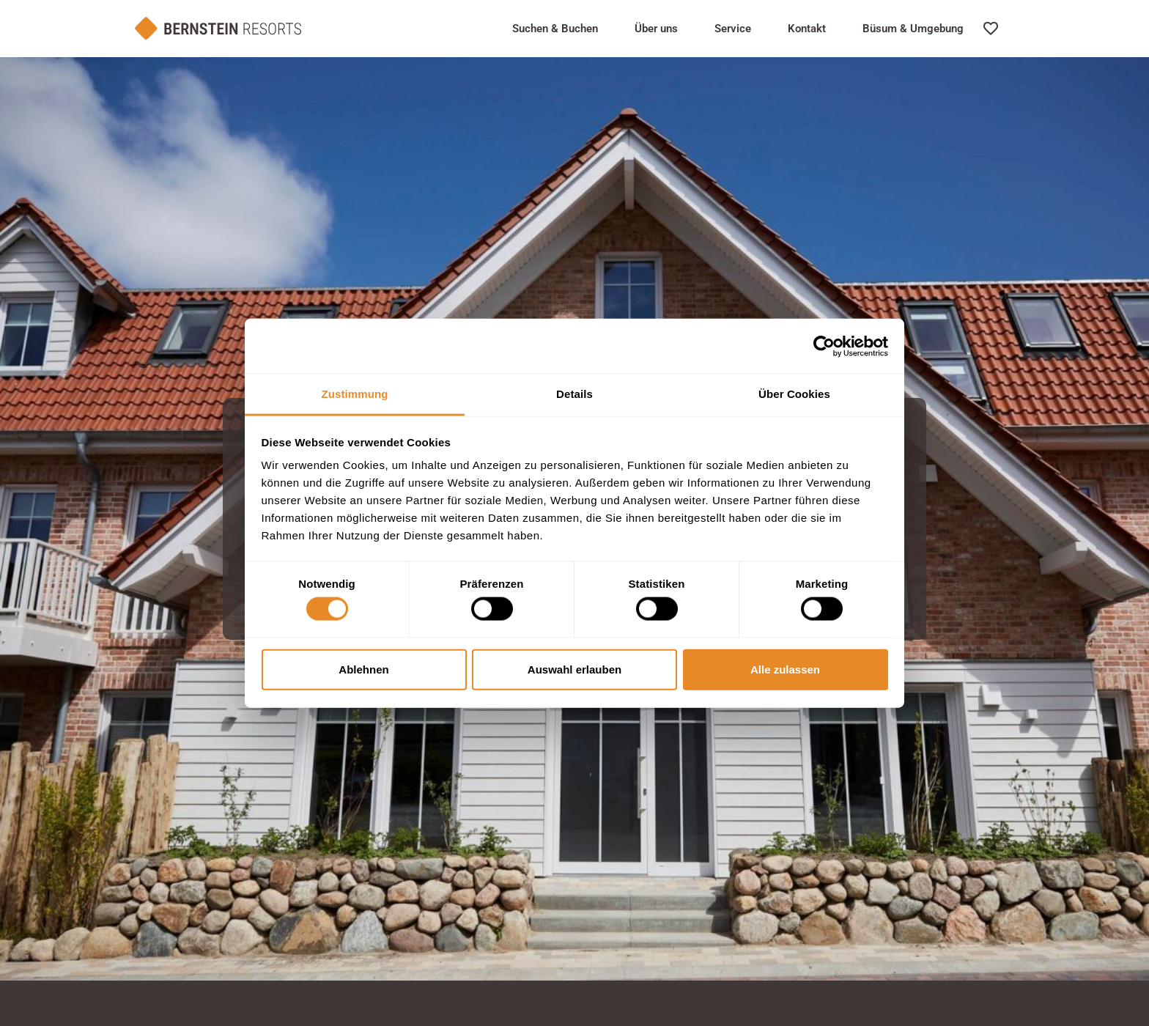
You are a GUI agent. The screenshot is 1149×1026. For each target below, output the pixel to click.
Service (732, 28)
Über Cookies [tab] (794, 394)
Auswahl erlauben (574, 669)
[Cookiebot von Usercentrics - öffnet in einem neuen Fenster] (824, 346)
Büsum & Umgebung (913, 28)
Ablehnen (363, 669)
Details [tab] (574, 394)
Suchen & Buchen (555, 28)
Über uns (656, 28)
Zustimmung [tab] (355, 394)
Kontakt (807, 28)
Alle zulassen (785, 669)
